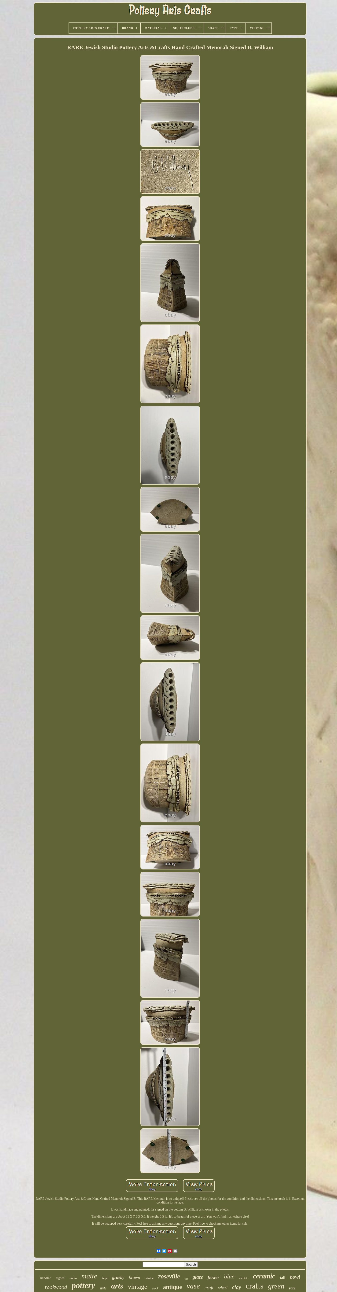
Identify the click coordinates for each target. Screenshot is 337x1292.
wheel (222, 1288)
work (155, 1288)
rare (292, 1288)
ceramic (264, 1276)
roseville (169, 1276)
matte (89, 1276)
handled (45, 1278)
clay (236, 1287)
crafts (255, 1285)
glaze (198, 1277)
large (104, 1278)
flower (213, 1277)
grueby (118, 1277)
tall (283, 1277)
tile (186, 1278)
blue (229, 1276)
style (103, 1288)
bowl (295, 1277)
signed (60, 1278)
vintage (137, 1286)
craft (209, 1287)
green (276, 1286)
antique (172, 1287)
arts (117, 1286)
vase (193, 1286)
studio (73, 1278)
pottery (83, 1285)
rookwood (56, 1287)
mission (149, 1278)
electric (243, 1278)
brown (134, 1277)
